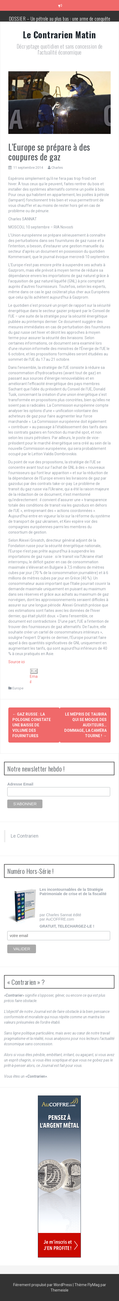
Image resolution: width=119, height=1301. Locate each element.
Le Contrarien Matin (59, 34)
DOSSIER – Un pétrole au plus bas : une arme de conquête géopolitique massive (59, 21)
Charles (57, 168)
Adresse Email (20, 784)
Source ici (16, 662)
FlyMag (94, 1285)
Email (34, 676)
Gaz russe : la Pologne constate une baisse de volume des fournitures (31, 725)
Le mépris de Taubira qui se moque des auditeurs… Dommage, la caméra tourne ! (85, 725)
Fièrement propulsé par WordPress (43, 1285)
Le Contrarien (24, 836)
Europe (17, 688)
